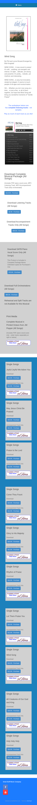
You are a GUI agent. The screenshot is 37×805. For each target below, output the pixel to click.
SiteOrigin (29, 800)
